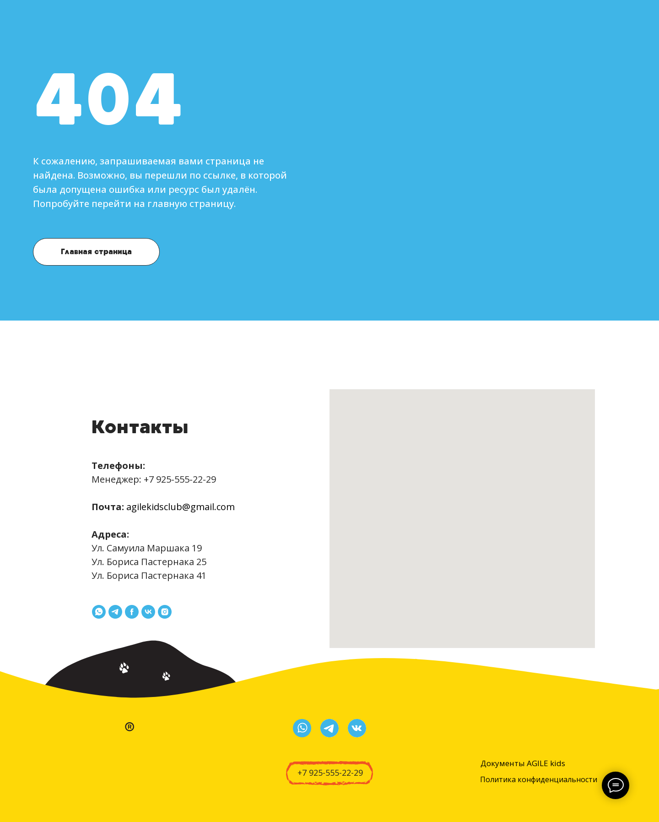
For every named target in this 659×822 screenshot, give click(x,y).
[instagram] (165, 612)
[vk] (148, 612)
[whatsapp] (99, 612)
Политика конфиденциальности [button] (538, 779)
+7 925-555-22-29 (180, 479)
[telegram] (115, 612)
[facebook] (132, 612)
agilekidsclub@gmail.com (180, 507)
